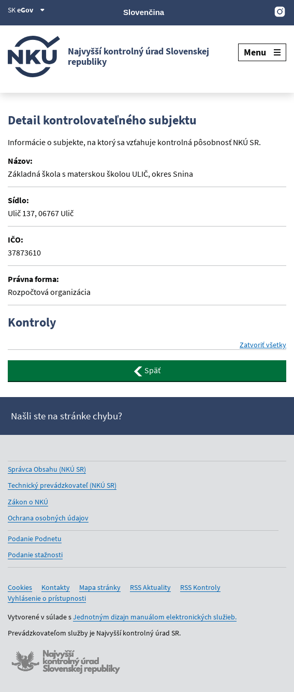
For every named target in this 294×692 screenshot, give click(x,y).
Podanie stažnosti (35, 554)
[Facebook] (227, 11)
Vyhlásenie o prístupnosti (47, 598)
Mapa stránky (100, 587)
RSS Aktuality (150, 587)
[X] (209, 11)
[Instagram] (279, 11)
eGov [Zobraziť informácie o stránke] (31, 10)
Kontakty (55, 587)
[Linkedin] (262, 11)
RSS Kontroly (200, 587)
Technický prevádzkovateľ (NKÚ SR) (62, 485)
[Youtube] (245, 11)
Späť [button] (147, 370)
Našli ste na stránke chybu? (66, 416)
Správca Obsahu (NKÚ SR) (47, 469)
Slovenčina (143, 12)
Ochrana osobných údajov (48, 517)
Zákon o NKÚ (28, 501)
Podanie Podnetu (35, 538)
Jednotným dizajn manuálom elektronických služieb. (155, 617)
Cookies (20, 587)
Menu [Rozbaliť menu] (262, 52)
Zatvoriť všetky (263, 345)
